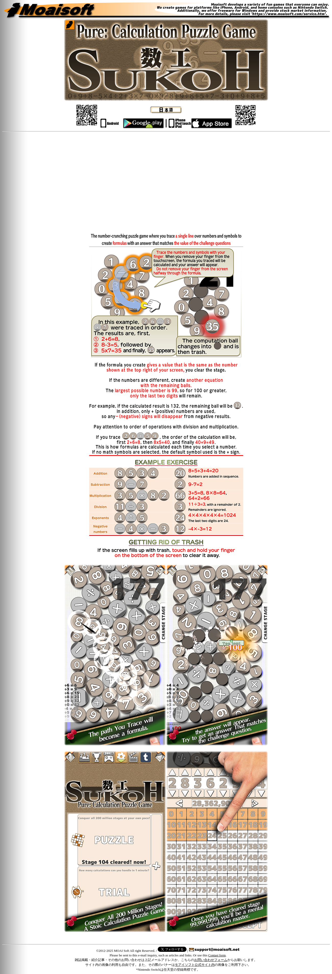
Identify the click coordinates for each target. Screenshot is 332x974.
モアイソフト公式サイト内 (195, 965)
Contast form (217, 955)
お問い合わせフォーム (210, 960)
